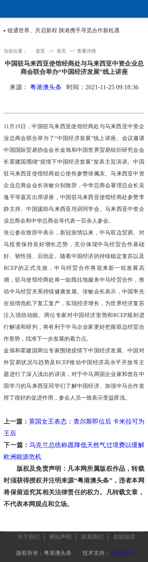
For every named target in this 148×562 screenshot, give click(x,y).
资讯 (61, 50)
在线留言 (124, 536)
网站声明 (60, 536)
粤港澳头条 (46, 87)
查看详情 (86, 50)
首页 (40, 50)
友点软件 (121, 552)
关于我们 (28, 536)
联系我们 (92, 536)
